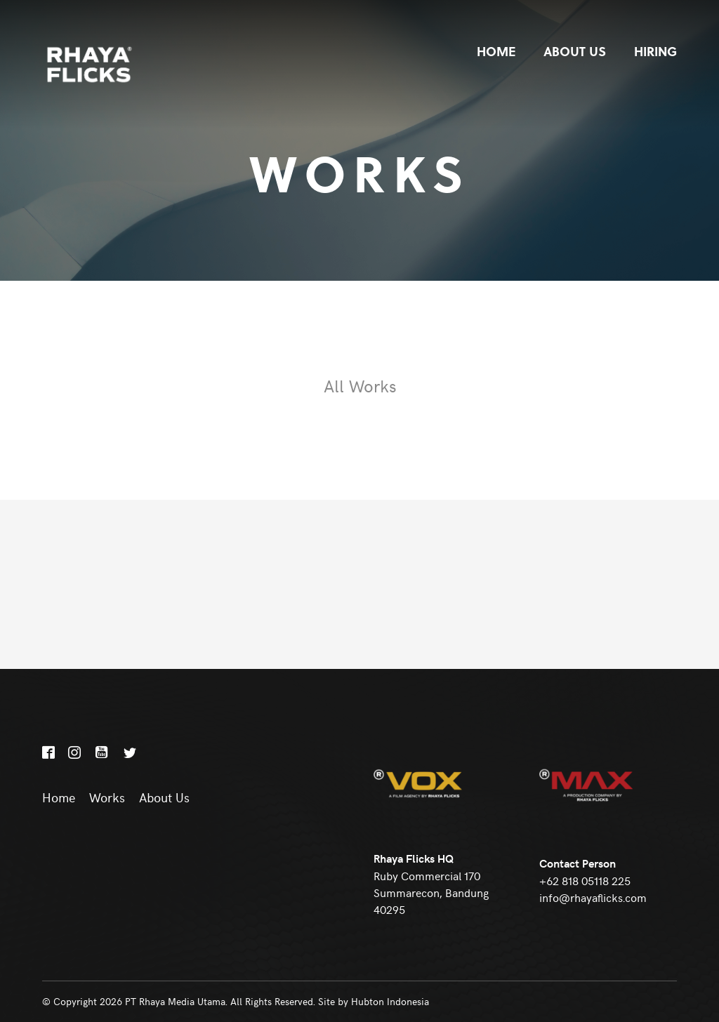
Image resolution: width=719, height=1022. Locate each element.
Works (107, 797)
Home (496, 51)
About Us (574, 51)
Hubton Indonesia (390, 1001)
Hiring (655, 51)
